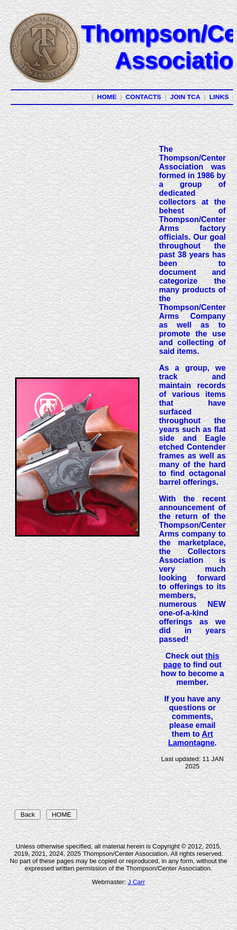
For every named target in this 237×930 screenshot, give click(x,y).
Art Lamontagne (191, 738)
